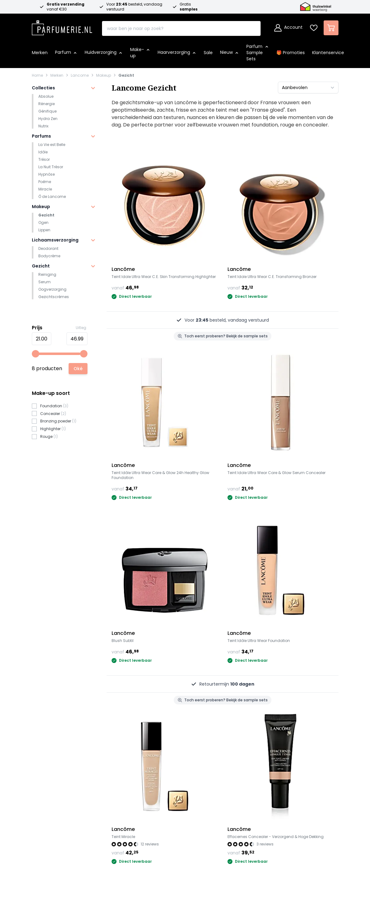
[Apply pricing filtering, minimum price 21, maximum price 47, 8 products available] (78, 368)
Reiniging (47, 274)
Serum (44, 281)
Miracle (45, 189)
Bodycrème (49, 256)
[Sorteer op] (308, 87)
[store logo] (62, 26)
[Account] (288, 28)
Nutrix (43, 126)
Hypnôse (46, 174)
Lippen (44, 230)
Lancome (80, 75)
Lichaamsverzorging (55, 240)
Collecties (43, 88)
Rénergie (46, 103)
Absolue (45, 96)
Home (37, 75)
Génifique (47, 111)
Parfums (41, 136)
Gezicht (126, 75)
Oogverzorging (52, 289)
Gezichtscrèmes (53, 296)
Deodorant (48, 248)
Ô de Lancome (52, 196)
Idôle (43, 152)
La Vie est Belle (51, 144)
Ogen (43, 222)
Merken (56, 75)
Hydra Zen (47, 118)
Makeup (103, 75)
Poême (44, 181)
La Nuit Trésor (50, 166)
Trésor (44, 159)
